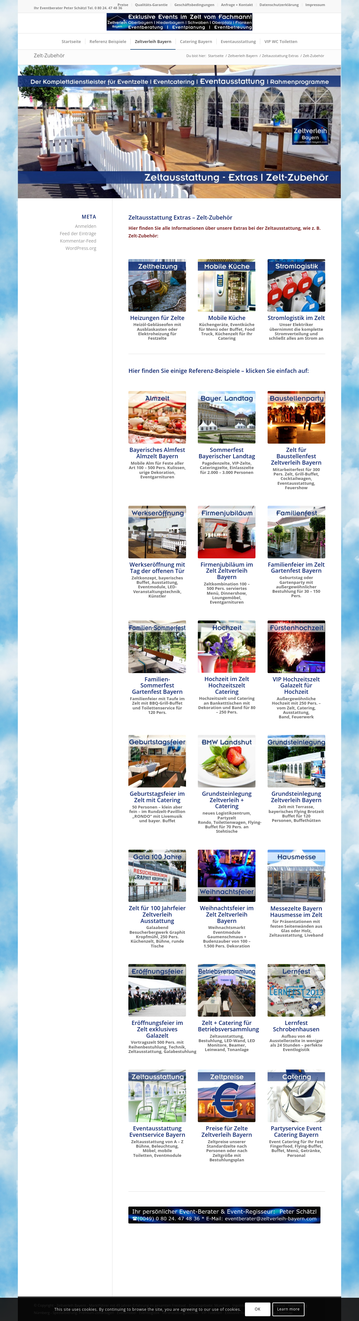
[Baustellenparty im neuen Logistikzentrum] (296, 417)
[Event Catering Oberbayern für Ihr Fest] (296, 1096)
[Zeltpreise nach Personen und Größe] (226, 1096)
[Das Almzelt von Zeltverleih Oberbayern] (157, 417)
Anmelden (85, 226)
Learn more (288, 1309)
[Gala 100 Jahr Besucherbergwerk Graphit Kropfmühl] (157, 876)
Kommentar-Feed (78, 241)
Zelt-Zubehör (49, 55)
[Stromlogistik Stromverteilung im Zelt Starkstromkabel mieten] (296, 285)
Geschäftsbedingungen (194, 4)
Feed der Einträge (78, 233)
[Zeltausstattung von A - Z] (157, 1096)
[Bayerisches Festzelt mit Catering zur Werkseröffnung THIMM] (157, 532)
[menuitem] (123, 4)
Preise (123, 4)
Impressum (315, 4)
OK (258, 1309)
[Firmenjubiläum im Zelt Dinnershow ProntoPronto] (226, 532)
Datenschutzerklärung (279, 4)
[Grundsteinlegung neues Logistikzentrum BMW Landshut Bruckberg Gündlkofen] (226, 761)
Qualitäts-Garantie (151, 4)
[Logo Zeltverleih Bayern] (179, 23)
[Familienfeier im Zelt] (296, 532)
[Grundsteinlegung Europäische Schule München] (296, 761)
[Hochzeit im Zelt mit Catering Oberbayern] (226, 647)
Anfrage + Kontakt (237, 4)
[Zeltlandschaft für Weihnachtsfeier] (226, 876)
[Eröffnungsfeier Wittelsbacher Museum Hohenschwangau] (157, 990)
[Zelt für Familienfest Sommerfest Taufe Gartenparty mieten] (157, 647)
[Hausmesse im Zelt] (296, 876)
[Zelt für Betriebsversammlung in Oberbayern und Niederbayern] (226, 990)
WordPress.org (81, 248)
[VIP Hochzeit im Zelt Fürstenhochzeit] (296, 647)
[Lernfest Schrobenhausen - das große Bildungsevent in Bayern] (296, 990)
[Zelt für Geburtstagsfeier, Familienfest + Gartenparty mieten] (157, 761)
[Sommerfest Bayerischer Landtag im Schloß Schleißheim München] (226, 417)
